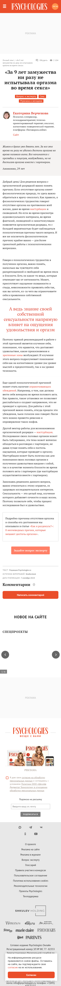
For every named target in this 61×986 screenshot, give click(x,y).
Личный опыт (8, 60)
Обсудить (41, 60)
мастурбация (44, 432)
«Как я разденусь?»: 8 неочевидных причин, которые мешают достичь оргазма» (29, 530)
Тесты (55, 6)
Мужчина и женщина (31, 100)
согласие (13, 967)
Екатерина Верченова (30, 113)
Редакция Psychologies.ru (20, 570)
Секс (42, 96)
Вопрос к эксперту (26, 96)
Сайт (16, 135)
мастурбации (38, 209)
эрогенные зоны (13, 355)
